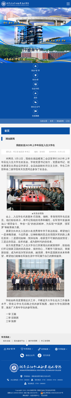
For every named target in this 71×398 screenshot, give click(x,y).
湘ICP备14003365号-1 (31, 393)
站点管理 (44, 395)
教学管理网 (32, 341)
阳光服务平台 (19, 341)
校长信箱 (6, 341)
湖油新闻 (60, 121)
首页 (51, 121)
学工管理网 (45, 341)
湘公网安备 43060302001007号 (53, 393)
